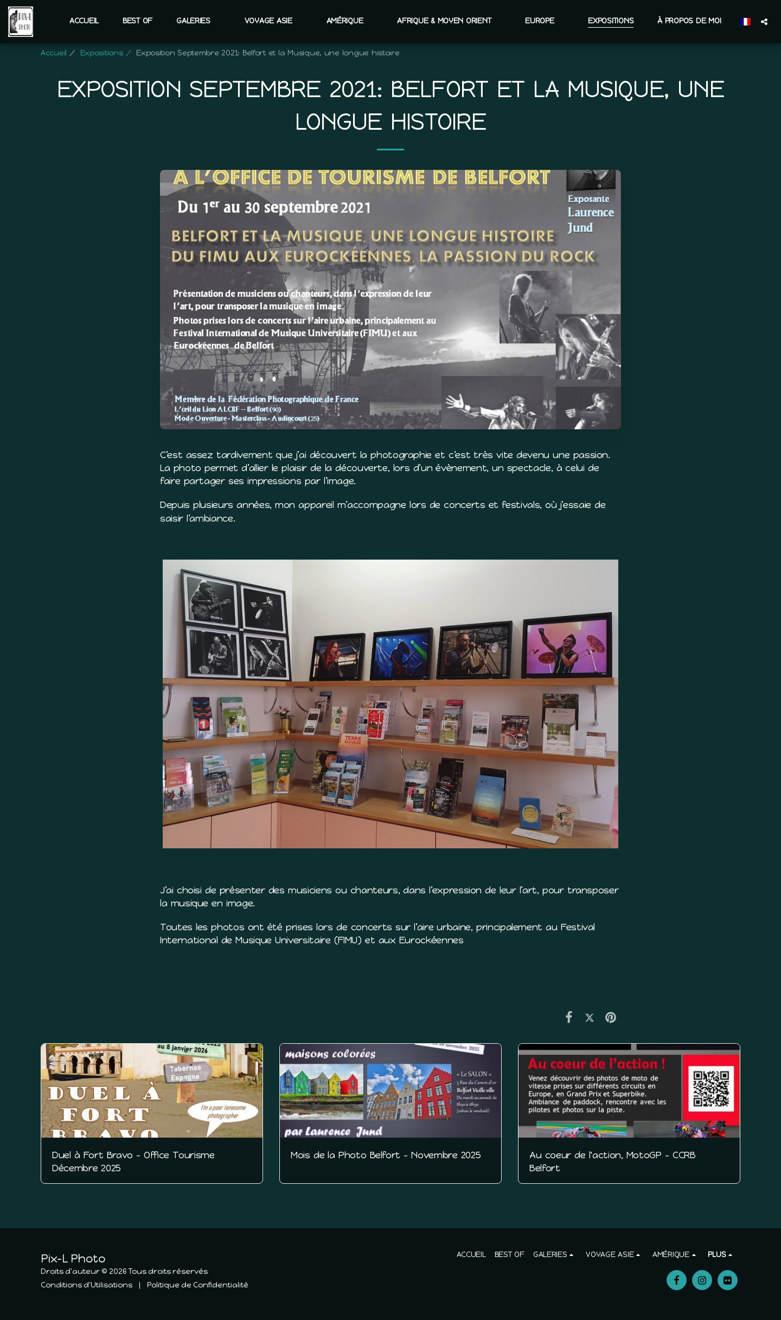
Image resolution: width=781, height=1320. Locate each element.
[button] (198, 21)
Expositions (101, 53)
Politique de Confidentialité (197, 1285)
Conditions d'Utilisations (86, 1285)
